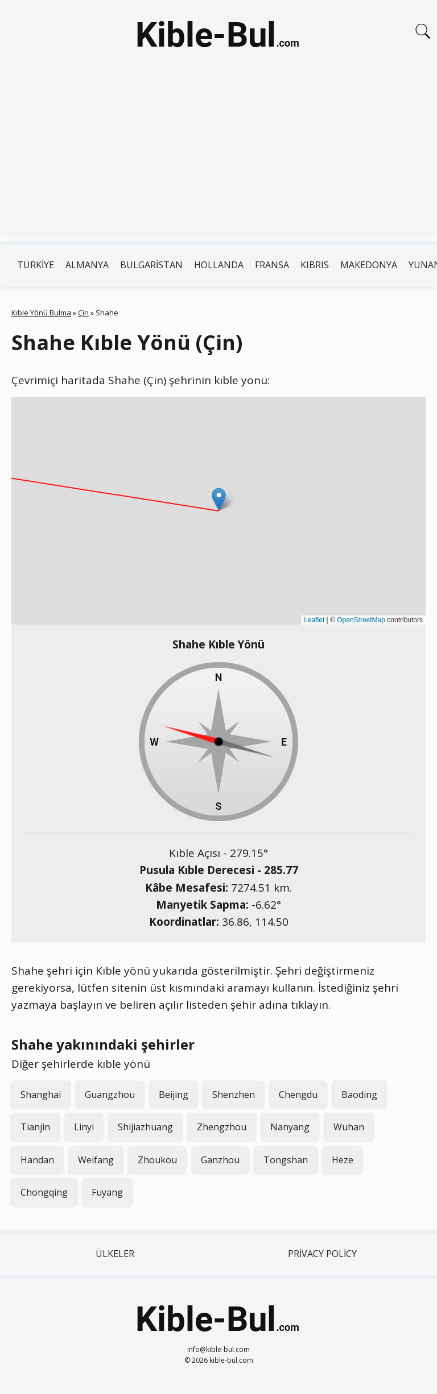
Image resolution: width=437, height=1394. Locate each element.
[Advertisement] (218, 158)
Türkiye (35, 265)
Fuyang (107, 1192)
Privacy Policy (322, 1253)
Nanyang (290, 1127)
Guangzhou (110, 1094)
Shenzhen (233, 1094)
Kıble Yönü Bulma (41, 312)
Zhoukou (157, 1160)
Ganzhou (220, 1160)
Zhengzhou (221, 1127)
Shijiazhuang (145, 1127)
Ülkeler (115, 1253)
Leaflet (314, 620)
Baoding (359, 1094)
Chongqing (44, 1192)
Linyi (84, 1127)
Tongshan (285, 1160)
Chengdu (298, 1094)
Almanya (87, 265)
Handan (37, 1160)
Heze (342, 1160)
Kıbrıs (314, 265)
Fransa (272, 265)
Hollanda (219, 265)
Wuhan (348, 1127)
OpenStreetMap (361, 620)
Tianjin (35, 1127)
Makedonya (368, 265)
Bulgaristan (151, 265)
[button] (219, 499)
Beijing (173, 1094)
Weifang (96, 1160)
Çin (83, 312)
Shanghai (40, 1094)
